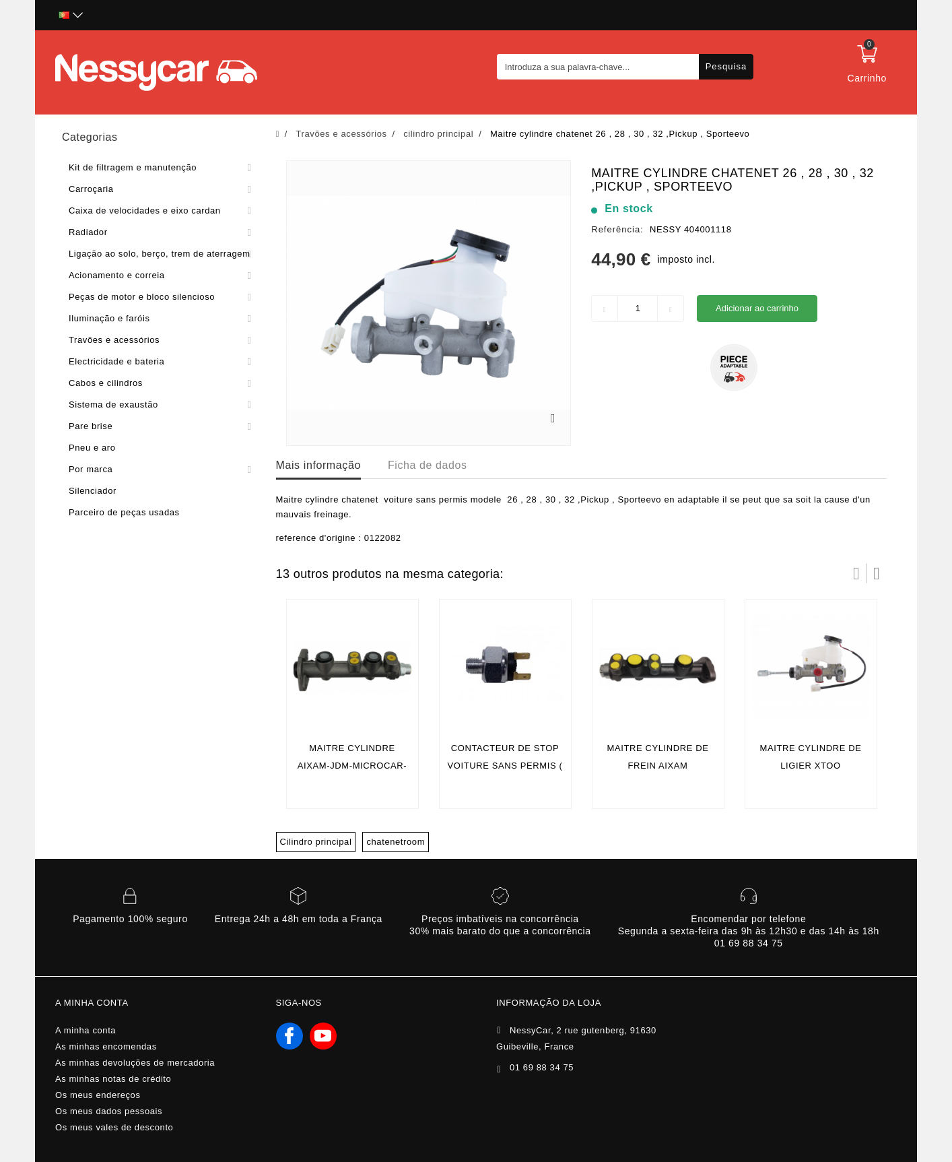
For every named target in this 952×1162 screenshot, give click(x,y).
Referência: (617, 229)
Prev (856, 573)
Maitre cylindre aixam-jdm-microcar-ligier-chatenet (352, 765)
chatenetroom (395, 842)
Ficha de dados (427, 465)
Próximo (876, 573)
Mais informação (318, 465)
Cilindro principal (316, 842)
